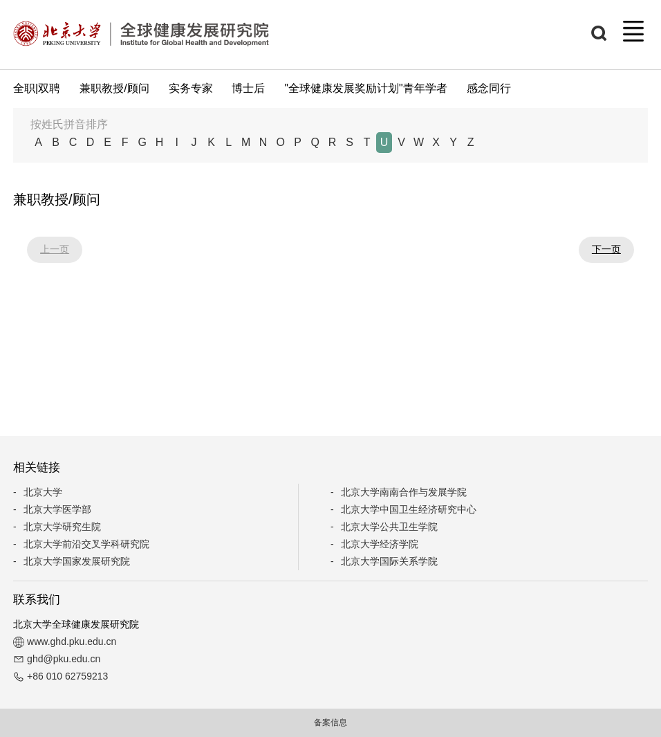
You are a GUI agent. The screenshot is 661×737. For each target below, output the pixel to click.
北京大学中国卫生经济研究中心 (408, 509)
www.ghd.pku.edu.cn (71, 641)
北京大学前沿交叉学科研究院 (86, 543)
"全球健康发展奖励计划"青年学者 (365, 88)
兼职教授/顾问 (114, 88)
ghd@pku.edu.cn (63, 658)
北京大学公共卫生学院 (389, 526)
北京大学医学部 (57, 509)
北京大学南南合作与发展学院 (404, 492)
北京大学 (43, 492)
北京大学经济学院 (379, 543)
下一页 (606, 249)
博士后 (248, 88)
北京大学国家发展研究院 (77, 561)
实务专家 (191, 88)
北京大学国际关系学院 (389, 561)
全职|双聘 (36, 88)
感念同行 (489, 88)
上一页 (54, 249)
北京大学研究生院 (62, 526)
